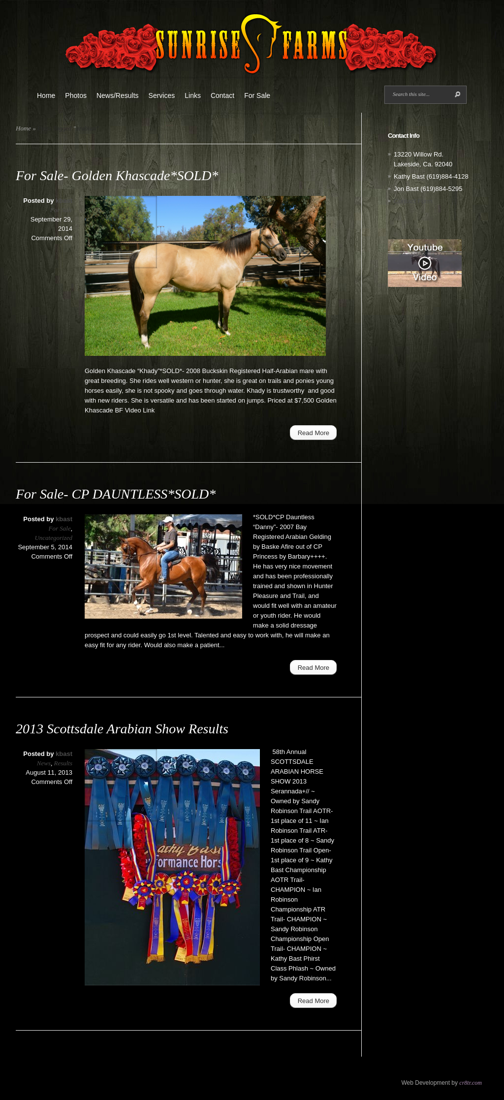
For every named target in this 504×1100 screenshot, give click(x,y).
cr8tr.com (470, 1082)
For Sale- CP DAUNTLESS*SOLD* (116, 494)
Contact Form (413, 201)
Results (63, 763)
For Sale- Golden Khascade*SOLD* (117, 175)
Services (162, 95)
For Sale (257, 95)
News (44, 763)
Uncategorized (53, 537)
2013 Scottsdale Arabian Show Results (122, 728)
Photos (76, 95)
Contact (222, 95)
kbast (64, 200)
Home (46, 95)
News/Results (117, 95)
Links (193, 95)
